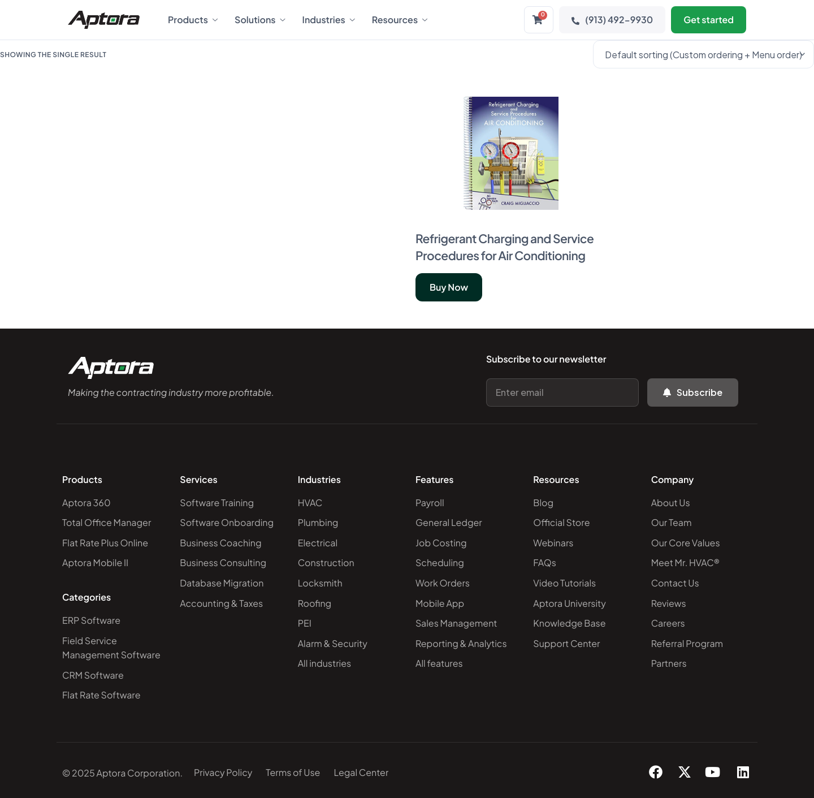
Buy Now (449, 287)
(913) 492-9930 (612, 19)
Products (193, 19)
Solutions (260, 19)
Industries (328, 19)
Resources (399, 19)
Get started (708, 19)
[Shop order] (703, 54)
